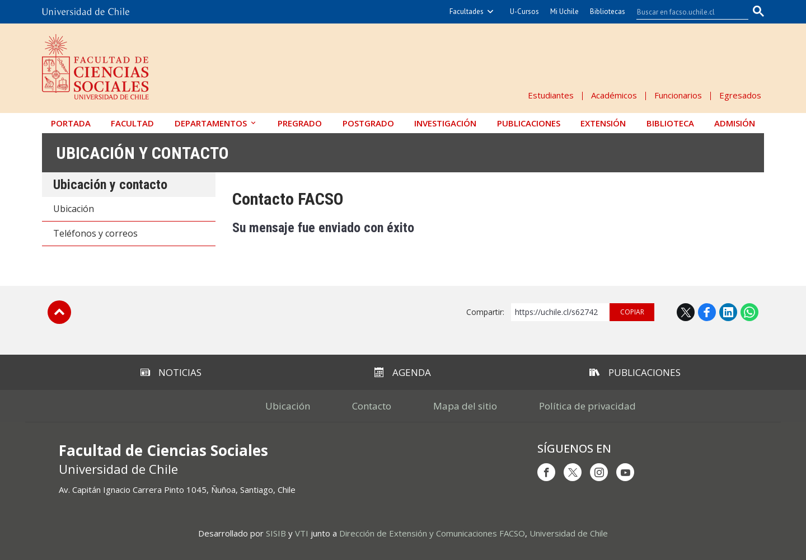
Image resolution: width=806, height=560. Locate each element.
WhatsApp (749, 312)
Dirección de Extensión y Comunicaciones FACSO (432, 533)
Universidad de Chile (568, 533)
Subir (59, 312)
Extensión (603, 123)
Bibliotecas (607, 11)
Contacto (371, 405)
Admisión (734, 123)
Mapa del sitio (465, 405)
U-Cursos (524, 11)
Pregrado (300, 123)
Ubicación (73, 209)
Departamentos (211, 123)
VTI (301, 533)
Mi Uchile (564, 11)
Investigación (445, 123)
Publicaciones (528, 123)
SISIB (276, 533)
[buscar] (685, 12)
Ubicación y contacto (142, 153)
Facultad (132, 123)
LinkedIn (728, 312)
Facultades (466, 11)
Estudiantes (551, 95)
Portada (71, 123)
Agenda (402, 372)
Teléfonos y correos (95, 233)
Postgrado (368, 123)
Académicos (614, 95)
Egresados (740, 95)
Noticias (171, 372)
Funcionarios (678, 95)
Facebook (707, 312)
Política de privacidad (587, 405)
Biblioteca (670, 123)
